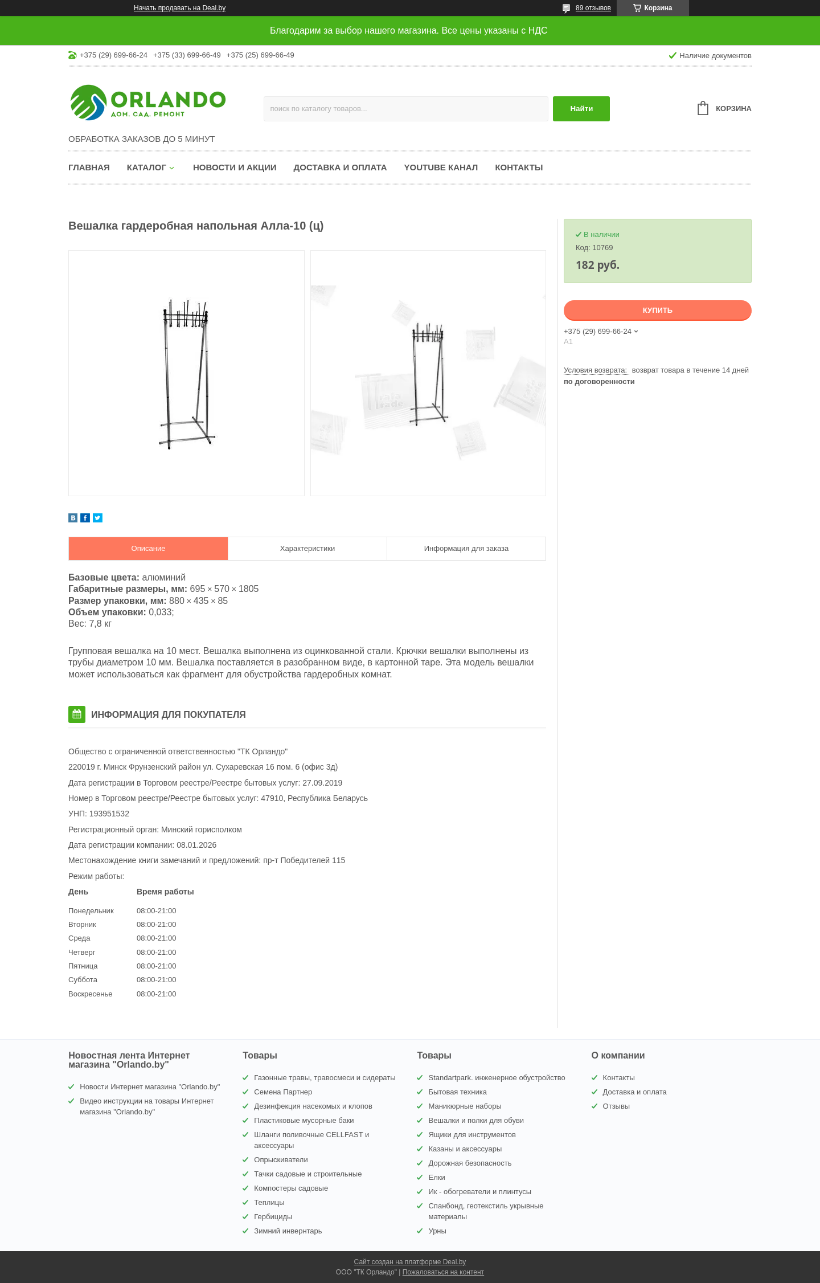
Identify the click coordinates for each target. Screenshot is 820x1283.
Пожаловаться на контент (443, 1272)
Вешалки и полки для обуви (476, 1120)
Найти (581, 108)
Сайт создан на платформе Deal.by (410, 1262)
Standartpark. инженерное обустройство (496, 1077)
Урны (437, 1231)
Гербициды (273, 1216)
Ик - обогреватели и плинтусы (479, 1191)
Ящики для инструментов (471, 1134)
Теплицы (269, 1202)
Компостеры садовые (291, 1188)
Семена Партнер (283, 1092)
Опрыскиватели (281, 1159)
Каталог (146, 167)
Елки (436, 1177)
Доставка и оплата (340, 167)
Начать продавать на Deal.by (180, 8)
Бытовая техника (457, 1092)
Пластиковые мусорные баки (304, 1120)
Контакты (519, 167)
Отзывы (616, 1106)
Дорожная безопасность (469, 1163)
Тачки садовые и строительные (308, 1174)
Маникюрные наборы (464, 1106)
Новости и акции (235, 167)
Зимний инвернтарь (288, 1231)
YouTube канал (441, 167)
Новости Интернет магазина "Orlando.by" (150, 1086)
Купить (658, 310)
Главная (89, 167)
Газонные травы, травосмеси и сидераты (324, 1077)
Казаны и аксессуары (465, 1149)
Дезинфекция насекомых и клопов (313, 1106)
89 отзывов (593, 8)
